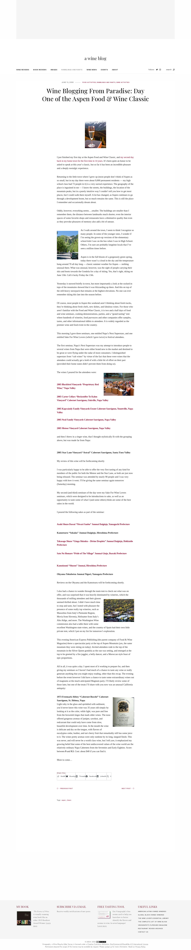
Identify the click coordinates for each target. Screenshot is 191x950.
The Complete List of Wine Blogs (154, 922)
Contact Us (143, 932)
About (115, 74)
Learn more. (102, 926)
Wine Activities (124, 87)
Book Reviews (39, 74)
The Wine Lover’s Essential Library (155, 918)
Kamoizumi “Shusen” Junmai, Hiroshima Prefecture (83, 570)
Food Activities (87, 87)
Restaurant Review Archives (152, 928)
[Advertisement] (95, 17)
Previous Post (65, 793)
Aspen (64, 805)
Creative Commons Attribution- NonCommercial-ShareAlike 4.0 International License (118, 944)
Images (54, 74)
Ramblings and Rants (71, 74)
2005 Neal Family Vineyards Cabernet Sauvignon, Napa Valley (88, 424)
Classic (69, 805)
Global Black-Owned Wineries (152, 915)
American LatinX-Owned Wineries (154, 911)
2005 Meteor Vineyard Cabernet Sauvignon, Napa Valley (85, 433)
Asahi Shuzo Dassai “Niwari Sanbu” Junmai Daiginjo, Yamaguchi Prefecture (95, 529)
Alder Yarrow (68, 944)
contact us (108, 947)
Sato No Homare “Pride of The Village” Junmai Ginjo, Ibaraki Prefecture (93, 558)
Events (104, 74)
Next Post (127, 793)
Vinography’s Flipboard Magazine (154, 925)
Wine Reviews (22, 74)
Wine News (92, 74)
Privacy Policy (140, 947)
